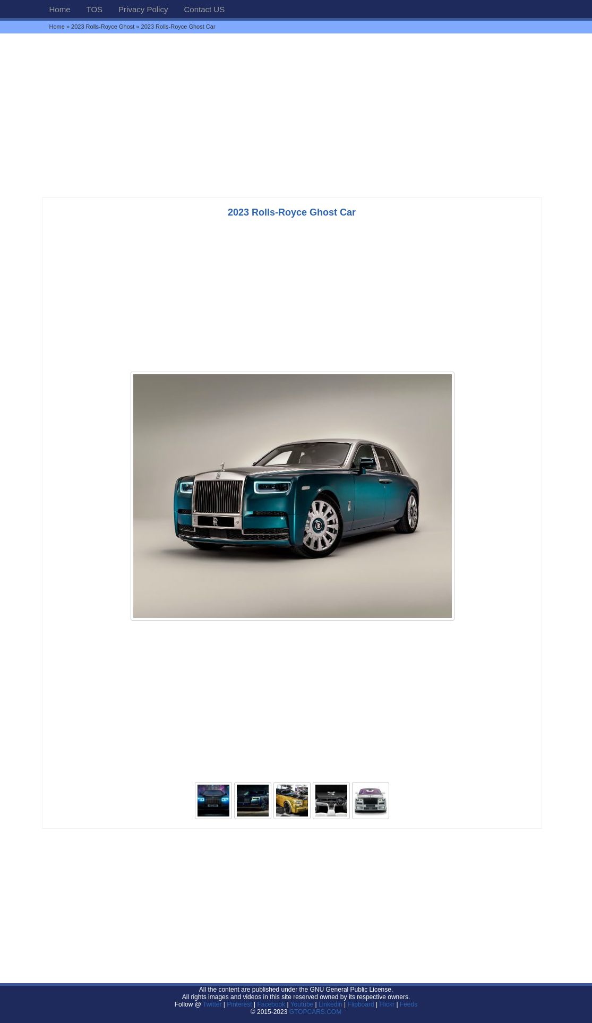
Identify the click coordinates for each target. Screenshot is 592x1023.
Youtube (302, 1004)
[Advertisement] (296, 115)
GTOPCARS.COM (315, 1012)
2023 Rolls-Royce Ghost (102, 26)
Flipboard (361, 1004)
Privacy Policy (143, 9)
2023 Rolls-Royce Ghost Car (292, 212)
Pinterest (239, 1004)
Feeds (408, 1004)
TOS (95, 9)
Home (60, 9)
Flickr (386, 1004)
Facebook (271, 1004)
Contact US (204, 9)
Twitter (213, 1004)
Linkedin (330, 1004)
